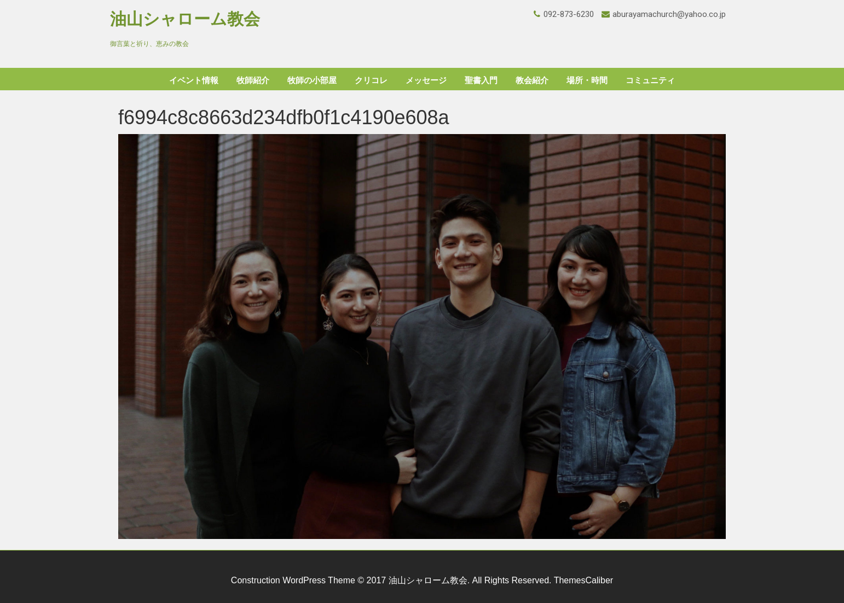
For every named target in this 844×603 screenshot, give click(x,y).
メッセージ (426, 80)
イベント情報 (193, 80)
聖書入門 (481, 80)
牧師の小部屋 (312, 80)
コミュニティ (650, 80)
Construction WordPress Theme (293, 580)
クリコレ (371, 80)
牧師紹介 (252, 80)
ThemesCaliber (583, 580)
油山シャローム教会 (185, 18)
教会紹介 (532, 80)
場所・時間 (587, 80)
